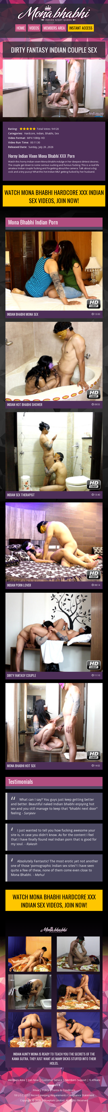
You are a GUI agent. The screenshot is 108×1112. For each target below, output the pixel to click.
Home (21, 28)
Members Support (75, 1080)
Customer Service (52, 1080)
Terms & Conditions (63, 1090)
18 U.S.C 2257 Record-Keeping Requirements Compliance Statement (54, 1095)
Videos (34, 28)
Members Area (54, 28)
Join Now (33, 1080)
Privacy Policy (41, 1090)
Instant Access (80, 28)
